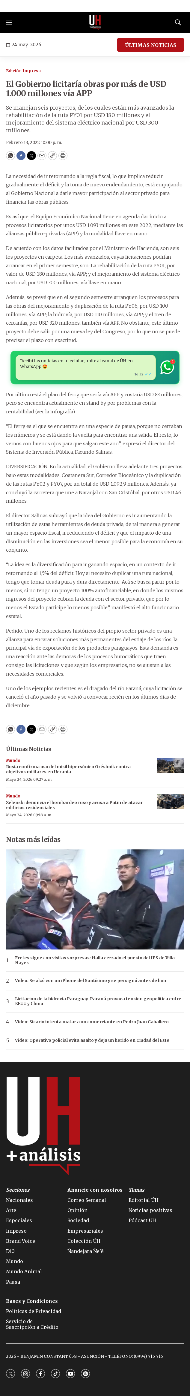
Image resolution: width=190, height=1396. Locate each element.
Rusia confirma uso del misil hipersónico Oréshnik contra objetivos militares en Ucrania (68, 769)
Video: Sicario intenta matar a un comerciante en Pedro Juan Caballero (92, 1021)
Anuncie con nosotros (95, 1190)
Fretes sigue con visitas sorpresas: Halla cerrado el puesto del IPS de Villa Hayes (95, 960)
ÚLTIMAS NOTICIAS (150, 45)
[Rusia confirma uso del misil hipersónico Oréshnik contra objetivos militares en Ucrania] (170, 766)
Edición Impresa (23, 70)
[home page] (95, 22)
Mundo (13, 760)
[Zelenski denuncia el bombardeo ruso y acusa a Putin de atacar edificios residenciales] (170, 801)
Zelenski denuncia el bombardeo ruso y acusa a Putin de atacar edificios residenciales (74, 805)
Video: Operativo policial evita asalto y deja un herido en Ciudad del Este (92, 1040)
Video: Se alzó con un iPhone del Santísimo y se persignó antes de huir (91, 980)
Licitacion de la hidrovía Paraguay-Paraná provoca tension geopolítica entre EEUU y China (98, 1001)
